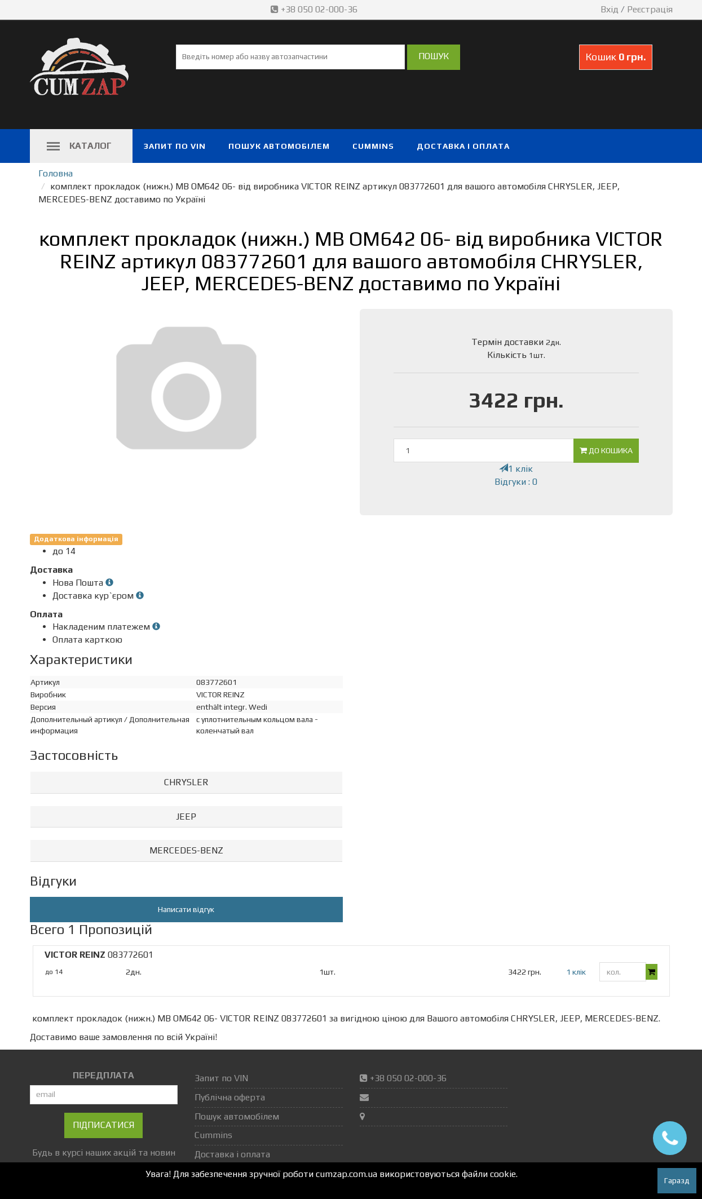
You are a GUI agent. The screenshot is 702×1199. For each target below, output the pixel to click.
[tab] (186, 783)
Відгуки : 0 (516, 481)
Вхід (610, 9)
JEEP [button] (186, 816)
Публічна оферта (230, 1097)
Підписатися (103, 1125)
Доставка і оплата (463, 146)
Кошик (615, 57)
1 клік (516, 468)
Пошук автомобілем (279, 146)
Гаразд (677, 1180)
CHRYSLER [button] (186, 782)
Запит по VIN (175, 146)
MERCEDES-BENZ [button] (186, 850)
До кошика (606, 450)
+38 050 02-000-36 (315, 9)
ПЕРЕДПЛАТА (103, 1075)
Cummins (373, 146)
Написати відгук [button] (186, 909)
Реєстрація (650, 9)
